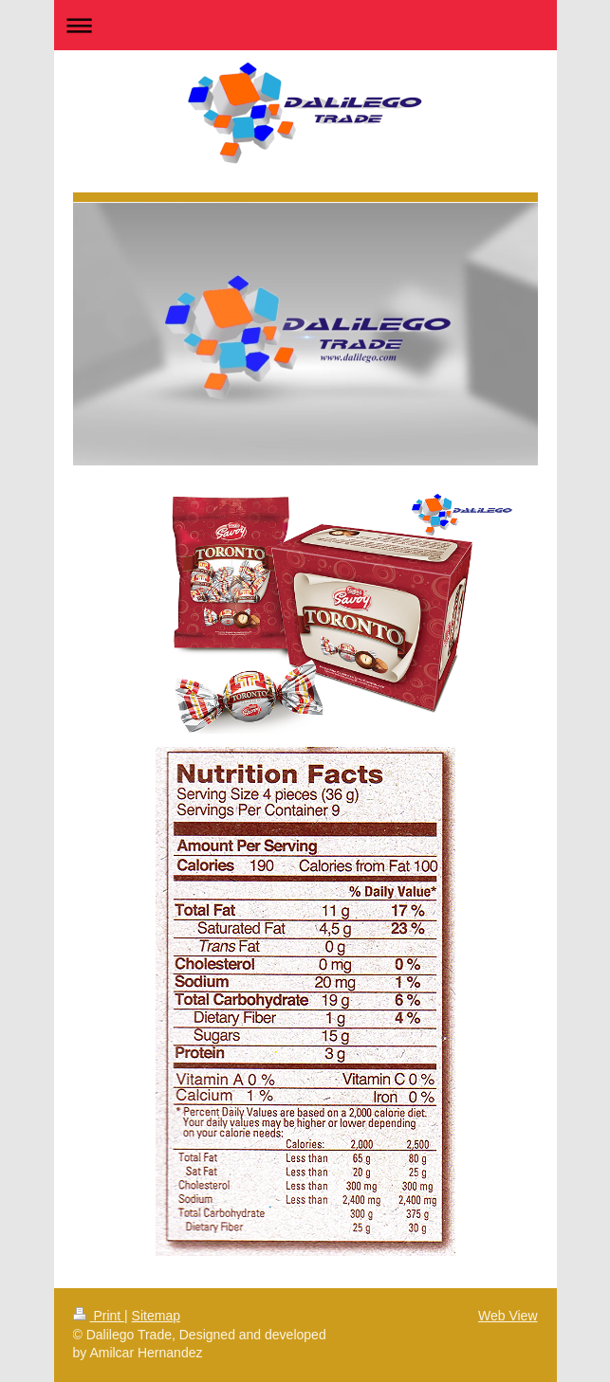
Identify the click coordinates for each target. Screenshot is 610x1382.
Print (99, 1315)
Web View (508, 1315)
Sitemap (156, 1315)
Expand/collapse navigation (305, 25)
